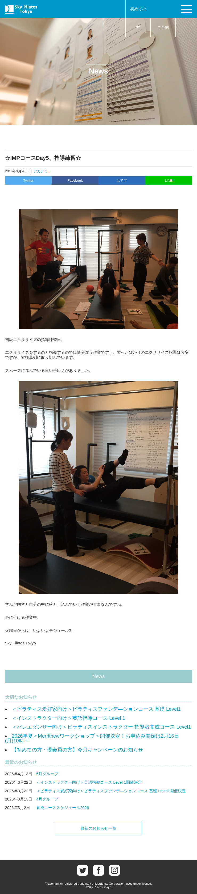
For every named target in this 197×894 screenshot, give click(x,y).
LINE (169, 180)
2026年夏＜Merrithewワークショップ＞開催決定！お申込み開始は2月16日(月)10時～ (92, 738)
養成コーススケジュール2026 (62, 808)
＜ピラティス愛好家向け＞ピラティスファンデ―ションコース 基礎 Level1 (96, 709)
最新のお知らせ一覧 (98, 828)
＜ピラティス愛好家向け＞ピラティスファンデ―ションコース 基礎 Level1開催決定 (111, 791)
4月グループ (47, 799)
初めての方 (138, 18)
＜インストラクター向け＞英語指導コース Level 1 (68, 718)
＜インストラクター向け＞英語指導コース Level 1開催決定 (89, 782)
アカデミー (42, 171)
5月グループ (47, 774)
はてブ (122, 180)
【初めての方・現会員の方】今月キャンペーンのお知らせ (77, 750)
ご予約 (163, 27)
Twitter (28, 180)
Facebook (75, 180)
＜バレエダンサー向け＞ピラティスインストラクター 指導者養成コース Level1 (101, 727)
